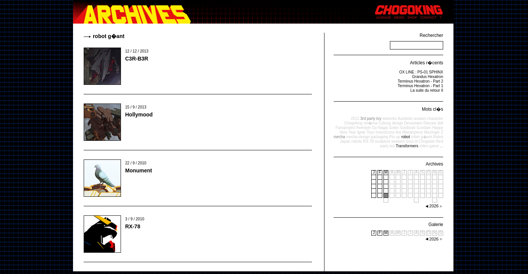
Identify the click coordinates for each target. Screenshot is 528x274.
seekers (398, 141)
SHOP (412, 17)
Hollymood (139, 115)
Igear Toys (365, 132)
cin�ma (370, 123)
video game (429, 146)
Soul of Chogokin (420, 141)
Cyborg (385, 123)
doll (440, 123)
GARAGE (384, 17)
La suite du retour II (426, 90)
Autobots (405, 118)
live (398, 132)
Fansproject (345, 128)
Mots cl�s (432, 109)
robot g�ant (421, 137)
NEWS (399, 17)
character (435, 118)
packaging (379, 137)
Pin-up (394, 137)
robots (356, 141)
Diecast (429, 123)
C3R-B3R (136, 59)
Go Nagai (380, 128)
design (397, 123)
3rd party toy (371, 118)
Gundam (424, 128)
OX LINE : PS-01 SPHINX (421, 72)
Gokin (394, 128)
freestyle (363, 128)
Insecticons (384, 132)
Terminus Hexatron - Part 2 (421, 81)
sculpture (382, 141)
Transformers (407, 146)
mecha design (358, 137)
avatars (420, 118)
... (441, 146)
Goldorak (408, 128)
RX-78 (132, 226)
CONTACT (428, 17)
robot (405, 137)
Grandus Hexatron (427, 77)
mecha (339, 137)
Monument (138, 170)
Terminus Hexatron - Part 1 (421, 86)
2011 (355, 118)
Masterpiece (412, 132)
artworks (389, 118)
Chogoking (353, 123)
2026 (434, 239)
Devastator (413, 123)
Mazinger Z (433, 132)
